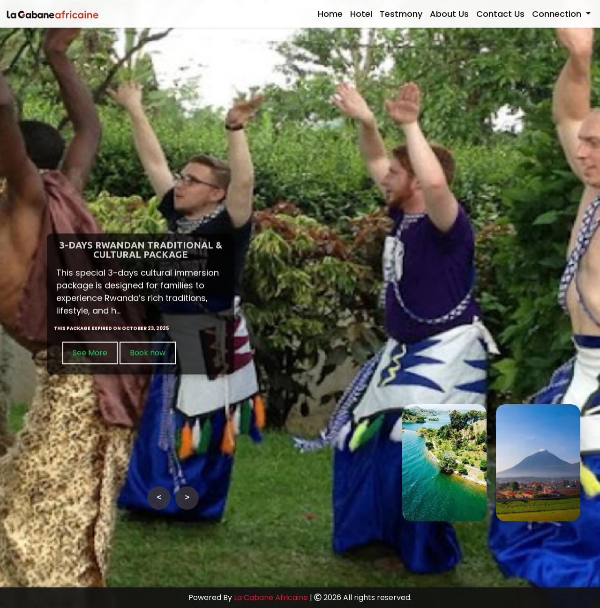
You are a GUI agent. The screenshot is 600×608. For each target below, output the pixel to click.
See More (90, 353)
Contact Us (500, 14)
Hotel (361, 14)
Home (330, 14)
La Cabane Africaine (271, 597)
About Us (449, 14)
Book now (147, 353)
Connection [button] (558, 14)
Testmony (401, 14)
